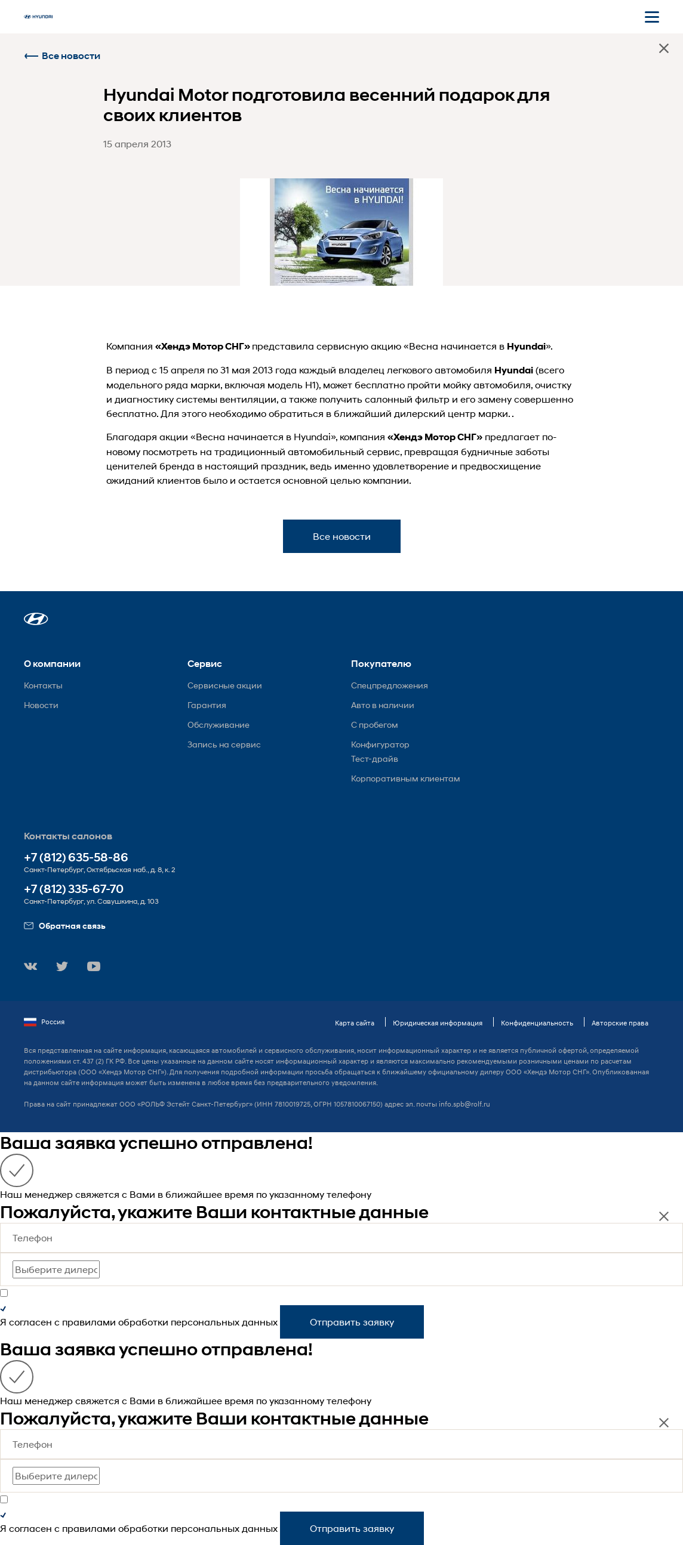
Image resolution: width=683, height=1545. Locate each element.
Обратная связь (65, 925)
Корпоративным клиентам (405, 778)
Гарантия (206, 705)
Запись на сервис (224, 744)
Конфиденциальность (537, 1022)
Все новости (62, 55)
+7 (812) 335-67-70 (74, 889)
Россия (44, 1022)
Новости (41, 705)
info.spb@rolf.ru (464, 1103)
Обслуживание (218, 724)
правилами (89, 1321)
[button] (36, 619)
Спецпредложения (389, 685)
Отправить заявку (352, 1321)
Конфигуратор (380, 744)
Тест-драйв (374, 758)
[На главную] (38, 17)
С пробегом (374, 724)
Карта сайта (354, 1022)
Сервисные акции (224, 685)
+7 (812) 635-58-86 (76, 857)
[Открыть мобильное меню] (652, 17)
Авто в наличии (382, 705)
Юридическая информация (437, 1022)
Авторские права (620, 1022)
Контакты (43, 685)
